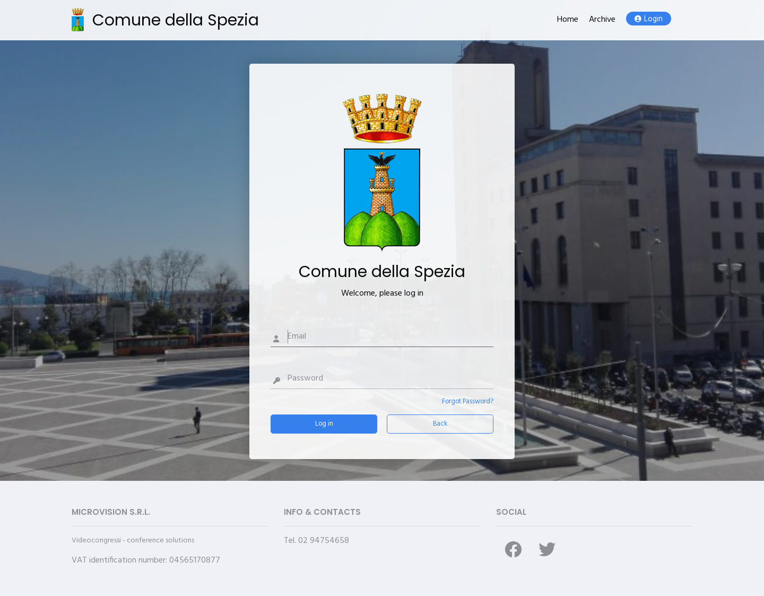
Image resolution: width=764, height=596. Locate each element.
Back (440, 423)
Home (567, 20)
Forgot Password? (467, 401)
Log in (324, 423)
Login (649, 19)
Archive (602, 20)
